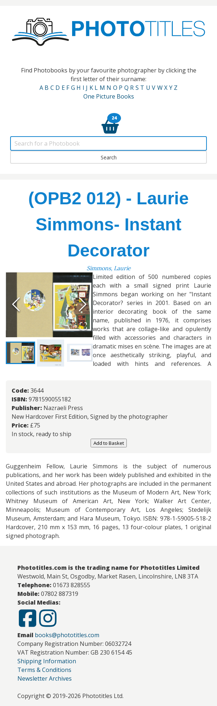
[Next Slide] (82, 305)
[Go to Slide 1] (20, 353)
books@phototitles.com (67, 635)
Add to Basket (108, 443)
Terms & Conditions (44, 670)
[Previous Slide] (16, 305)
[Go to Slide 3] (80, 353)
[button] (49, 304)
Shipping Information (46, 661)
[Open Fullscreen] (83, 326)
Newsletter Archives (44, 678)
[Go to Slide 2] (50, 353)
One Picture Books (108, 96)
